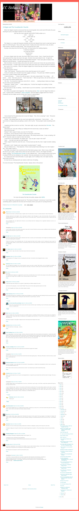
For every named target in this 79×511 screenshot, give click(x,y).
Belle (7, 313)
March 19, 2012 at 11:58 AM (14, 211)
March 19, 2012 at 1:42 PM (13, 272)
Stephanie (8, 256)
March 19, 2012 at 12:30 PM (16, 249)
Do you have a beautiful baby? (66, 473)
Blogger (41, 508)
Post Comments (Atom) (32, 488)
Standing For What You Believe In (66, 450)
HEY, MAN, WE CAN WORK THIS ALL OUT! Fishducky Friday (66, 446)
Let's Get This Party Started (65, 457)
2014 (60, 405)
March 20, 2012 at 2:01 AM (19, 397)
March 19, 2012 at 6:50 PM (19, 362)
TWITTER (60, 100)
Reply (7, 223)
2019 (60, 397)
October (62, 414)
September (62, 415)
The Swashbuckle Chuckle (19, 153)
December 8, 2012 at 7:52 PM (17, 455)
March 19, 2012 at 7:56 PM (16, 381)
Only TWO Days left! (64, 433)
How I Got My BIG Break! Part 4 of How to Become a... (66, 464)
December (62, 410)
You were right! (63, 483)
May (61, 422)
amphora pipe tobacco (18, 460)
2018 (60, 399)
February (62, 494)
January (62, 495)
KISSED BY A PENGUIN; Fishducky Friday (65, 489)
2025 (60, 387)
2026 (60, 386)
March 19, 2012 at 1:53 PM (14, 281)
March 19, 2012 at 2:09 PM (27, 303)
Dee (38, 91)
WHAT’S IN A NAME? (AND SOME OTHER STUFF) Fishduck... (65, 430)
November (62, 412)
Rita (7, 414)
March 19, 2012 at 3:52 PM (17, 332)
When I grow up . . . (64, 438)
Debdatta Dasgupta (10, 433)
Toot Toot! (62, 486)
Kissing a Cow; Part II (64, 481)
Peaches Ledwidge (10, 346)
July (61, 419)
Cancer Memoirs (31, 21)
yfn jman (7, 444)
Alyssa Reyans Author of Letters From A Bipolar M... (66, 443)
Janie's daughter (25, 92)
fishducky (8, 263)
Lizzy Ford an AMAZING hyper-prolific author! (66, 476)
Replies (8, 300)
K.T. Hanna (8, 249)
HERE (43, 197)
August (61, 417)
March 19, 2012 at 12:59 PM (15, 256)
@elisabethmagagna (65, 34)
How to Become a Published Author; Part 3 (65, 466)
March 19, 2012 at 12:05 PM (16, 227)
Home (5, 21)
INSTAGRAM (60, 103)
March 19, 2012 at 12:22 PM (15, 236)
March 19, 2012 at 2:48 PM (13, 313)
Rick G (7, 211)
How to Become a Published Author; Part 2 (65, 469)
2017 (60, 400)
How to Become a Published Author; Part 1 (65, 472)
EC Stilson (63, 42)
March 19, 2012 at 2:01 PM (18, 293)
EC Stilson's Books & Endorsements (15, 21)
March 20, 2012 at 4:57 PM (15, 444)
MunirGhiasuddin (9, 405)
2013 (60, 407)
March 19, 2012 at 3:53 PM (19, 346)
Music (25, 21)
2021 (60, 394)
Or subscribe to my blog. (62, 105)
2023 (60, 391)
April (61, 423)
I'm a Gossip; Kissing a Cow (65, 485)
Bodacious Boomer (10, 362)
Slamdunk (8, 423)
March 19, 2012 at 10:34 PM (13, 414)
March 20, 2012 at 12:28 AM (19, 433)
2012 (60, 409)
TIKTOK (59, 101)
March (61, 425)
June (61, 420)
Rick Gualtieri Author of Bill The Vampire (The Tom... (66, 428)
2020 (60, 395)
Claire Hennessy (9, 293)
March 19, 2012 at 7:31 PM (15, 373)
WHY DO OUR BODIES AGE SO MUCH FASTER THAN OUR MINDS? (66, 479)
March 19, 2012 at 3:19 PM (15, 325)
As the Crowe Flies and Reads (15, 303)
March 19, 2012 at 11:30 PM (15, 423)
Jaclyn (7, 281)
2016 (60, 402)
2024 (60, 389)
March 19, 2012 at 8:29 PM (18, 405)
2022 (60, 392)
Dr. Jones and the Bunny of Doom (66, 435)
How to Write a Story (64, 436)
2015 (60, 404)
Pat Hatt (49, 125)
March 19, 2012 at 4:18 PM (16, 354)
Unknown (8, 325)
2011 (60, 498)
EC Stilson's (11, 7)
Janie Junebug (9, 332)
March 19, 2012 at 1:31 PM (15, 263)
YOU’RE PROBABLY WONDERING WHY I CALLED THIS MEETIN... (66, 460)
